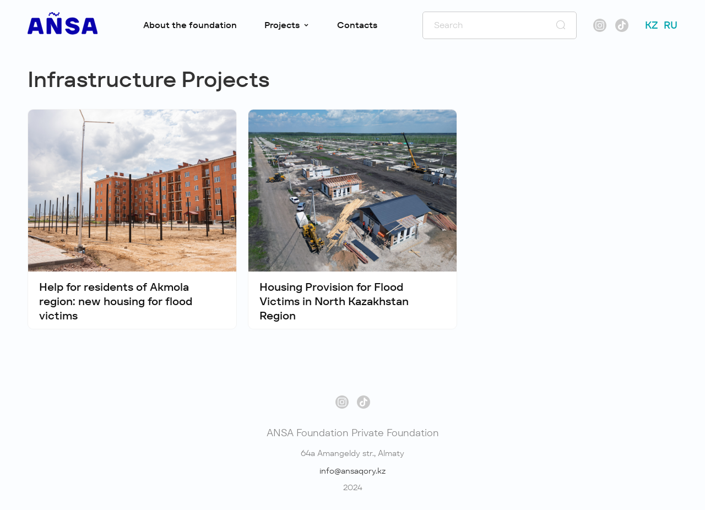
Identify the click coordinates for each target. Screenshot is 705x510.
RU (670, 25)
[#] (62, 31)
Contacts (357, 25)
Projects (287, 25)
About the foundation (190, 25)
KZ (651, 25)
